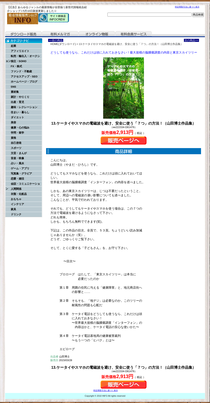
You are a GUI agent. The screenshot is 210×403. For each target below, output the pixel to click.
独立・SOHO (19, 61)
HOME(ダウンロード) (63, 44)
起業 (13, 45)
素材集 (15, 91)
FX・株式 (16, 66)
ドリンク (16, 214)
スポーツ (16, 148)
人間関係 (16, 188)
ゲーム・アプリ (20, 168)
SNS (13, 86)
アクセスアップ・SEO (24, 76)
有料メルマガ (60, 34)
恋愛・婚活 (17, 178)
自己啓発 (16, 142)
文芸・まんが (19, 153)
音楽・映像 (17, 158)
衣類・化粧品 (19, 193)
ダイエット (17, 117)
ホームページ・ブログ (24, 81)
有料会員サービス (133, 34)
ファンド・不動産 (21, 71)
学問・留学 (17, 132)
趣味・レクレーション (24, 107)
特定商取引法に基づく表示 (187, 7)
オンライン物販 (96, 34)
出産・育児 (17, 102)
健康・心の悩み (20, 127)
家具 (13, 209)
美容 (13, 122)
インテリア (17, 204)
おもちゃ (16, 199)
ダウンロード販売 (23, 34)
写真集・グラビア (21, 173)
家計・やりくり (20, 96)
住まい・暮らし (20, 112)
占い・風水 (17, 163)
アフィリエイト (20, 50)
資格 (13, 137)
